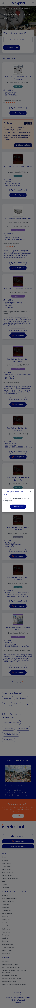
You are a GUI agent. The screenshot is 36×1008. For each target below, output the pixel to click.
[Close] (31, 492)
